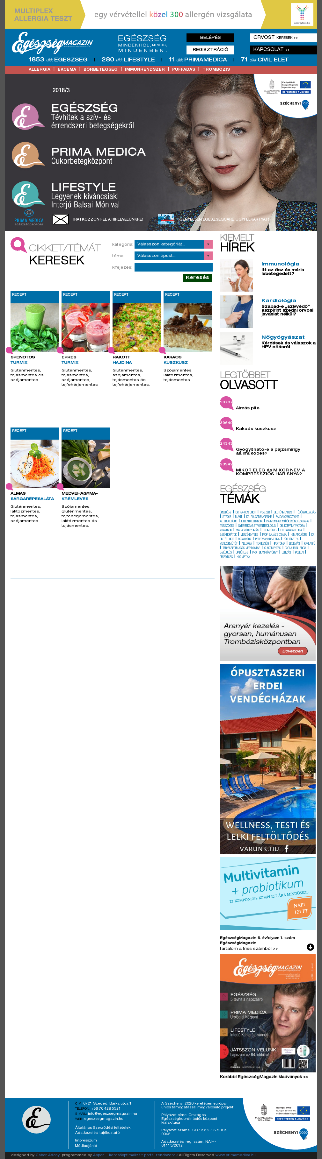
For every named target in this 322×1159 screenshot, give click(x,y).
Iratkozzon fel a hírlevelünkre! (108, 220)
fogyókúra (244, 539)
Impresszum (86, 1140)
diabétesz (242, 553)
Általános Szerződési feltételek (102, 1128)
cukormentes (272, 548)
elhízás (286, 553)
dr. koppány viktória (292, 526)
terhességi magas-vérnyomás (241, 548)
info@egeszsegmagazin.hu (112, 1114)
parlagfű (309, 544)
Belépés (210, 38)
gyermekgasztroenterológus (257, 526)
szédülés (226, 553)
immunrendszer (145, 70)
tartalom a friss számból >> (249, 949)
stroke (227, 517)
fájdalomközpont (287, 517)
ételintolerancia (251, 521)
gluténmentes (283, 512)
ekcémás (294, 544)
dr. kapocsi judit (246, 512)
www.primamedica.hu (236, 1155)
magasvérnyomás (247, 530)
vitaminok (226, 530)
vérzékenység (249, 535)
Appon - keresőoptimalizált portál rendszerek (135, 1155)
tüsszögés (227, 526)
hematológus (299, 535)
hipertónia (279, 544)
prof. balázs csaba (274, 535)
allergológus (228, 521)
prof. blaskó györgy (265, 553)
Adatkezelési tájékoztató (97, 1133)
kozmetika (243, 557)
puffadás (183, 70)
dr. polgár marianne (259, 517)
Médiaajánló (86, 1146)
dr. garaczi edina (291, 530)
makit (238, 517)
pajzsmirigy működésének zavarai (288, 521)
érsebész (225, 512)
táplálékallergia (295, 548)
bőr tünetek (291, 539)
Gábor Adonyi (48, 1155)
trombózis (216, 70)
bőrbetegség (101, 70)
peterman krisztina (267, 539)
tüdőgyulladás (306, 512)
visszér (265, 512)
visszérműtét (229, 544)
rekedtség (226, 557)
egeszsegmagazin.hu (103, 1119)
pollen (299, 553)
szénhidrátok (228, 535)
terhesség (262, 544)
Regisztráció (210, 50)
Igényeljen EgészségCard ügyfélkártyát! (224, 220)
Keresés (197, 277)
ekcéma (67, 70)
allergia (39, 70)
